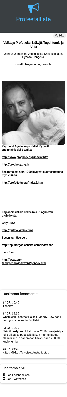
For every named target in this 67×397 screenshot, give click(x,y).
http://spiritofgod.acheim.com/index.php (27, 245)
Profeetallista (33, 19)
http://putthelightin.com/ (17, 230)
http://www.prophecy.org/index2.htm (25, 157)
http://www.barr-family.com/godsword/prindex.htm (24, 261)
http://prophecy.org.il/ (15, 164)
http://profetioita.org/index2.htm (22, 182)
